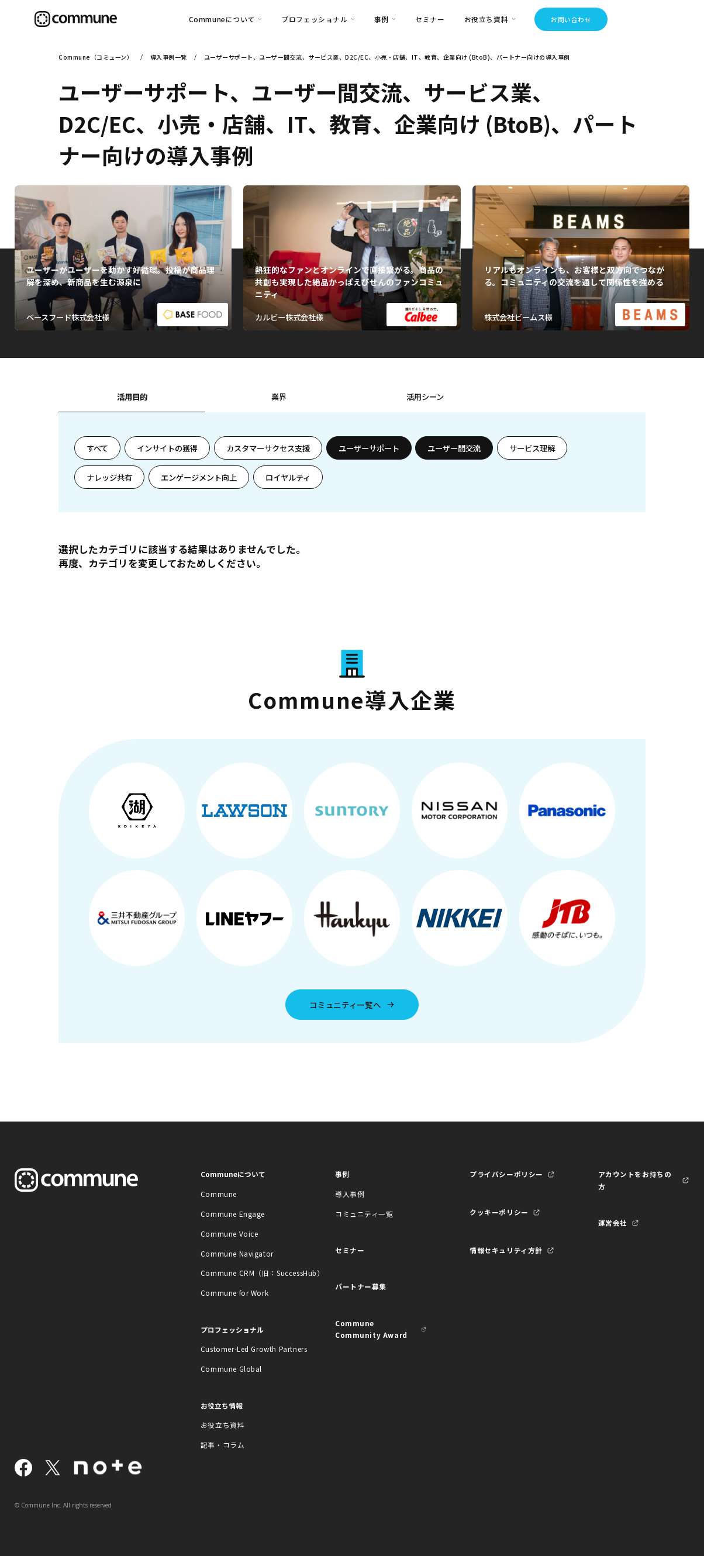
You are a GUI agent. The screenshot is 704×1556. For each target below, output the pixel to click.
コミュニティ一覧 (364, 1214)
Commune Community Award (371, 1329)
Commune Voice (229, 1233)
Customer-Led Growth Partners (246, 1349)
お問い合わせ (571, 19)
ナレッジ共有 (109, 477)
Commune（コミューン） (95, 57)
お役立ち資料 (223, 1425)
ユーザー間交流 (454, 448)
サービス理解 (532, 448)
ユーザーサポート (369, 448)
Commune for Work (234, 1293)
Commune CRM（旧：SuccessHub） (246, 1273)
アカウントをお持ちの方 (635, 1180)
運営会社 (612, 1222)
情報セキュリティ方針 (506, 1250)
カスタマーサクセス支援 (268, 448)
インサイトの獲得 (167, 448)
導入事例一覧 (168, 57)
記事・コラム (223, 1445)
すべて (97, 448)
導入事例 (349, 1194)
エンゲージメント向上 (199, 477)
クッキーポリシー (499, 1212)
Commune (219, 1194)
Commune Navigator (237, 1253)
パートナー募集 (360, 1286)
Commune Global (231, 1369)
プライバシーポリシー (506, 1174)
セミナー (429, 19)
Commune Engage (233, 1214)
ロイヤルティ (287, 477)
